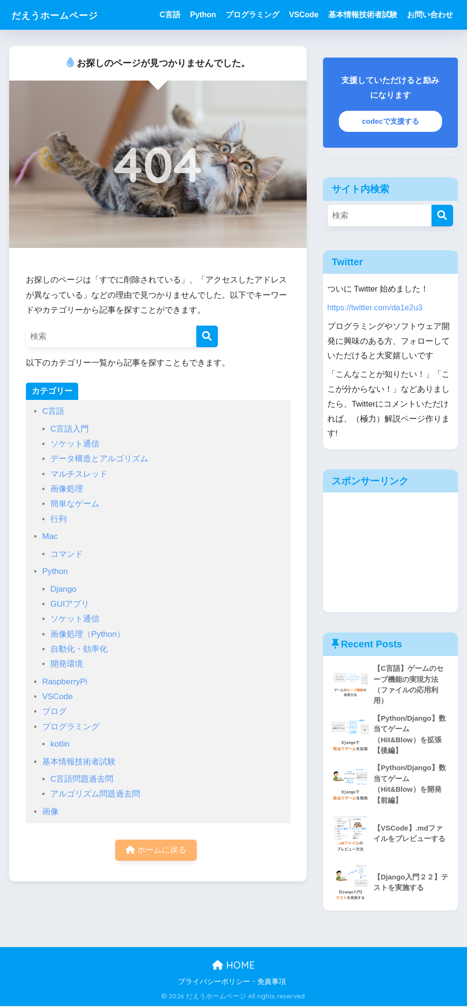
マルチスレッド (79, 474)
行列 (58, 519)
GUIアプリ (69, 604)
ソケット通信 (74, 443)
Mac (50, 536)
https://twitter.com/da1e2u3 (375, 307)
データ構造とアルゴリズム (99, 458)
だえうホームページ (65, 15)
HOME (233, 966)
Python (203, 15)
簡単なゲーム (74, 503)
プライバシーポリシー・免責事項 (232, 983)
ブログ (54, 711)
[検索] (207, 336)
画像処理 (66, 488)
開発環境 (66, 663)
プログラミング (252, 15)
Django (63, 589)
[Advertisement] (390, 552)
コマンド (66, 554)
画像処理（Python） (87, 634)
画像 (50, 811)
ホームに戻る (156, 850)
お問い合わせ (430, 15)
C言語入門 (69, 428)
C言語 (169, 15)
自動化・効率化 (79, 649)
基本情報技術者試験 (362, 15)
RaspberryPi (64, 681)
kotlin (60, 744)
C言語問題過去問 (81, 779)
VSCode (303, 15)
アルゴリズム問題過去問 (95, 793)
